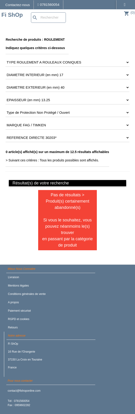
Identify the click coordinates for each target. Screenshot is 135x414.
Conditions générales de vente (27, 294)
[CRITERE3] (67, 74)
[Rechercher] (48, 17)
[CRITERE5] (67, 100)
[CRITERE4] (67, 87)
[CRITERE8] (67, 137)
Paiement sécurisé (19, 310)
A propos (13, 302)
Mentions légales (18, 285)
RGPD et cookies (18, 319)
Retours (13, 327)
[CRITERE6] (67, 112)
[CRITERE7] (67, 125)
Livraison (13, 277)
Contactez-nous (17, 5)
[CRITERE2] (67, 62)
